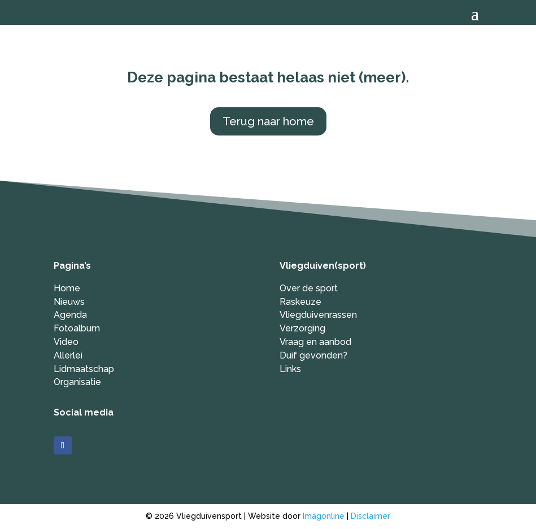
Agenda (70, 314)
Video (66, 341)
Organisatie (77, 382)
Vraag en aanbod (315, 341)
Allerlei (68, 355)
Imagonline (324, 516)
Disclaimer (370, 516)
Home (67, 288)
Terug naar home (268, 121)
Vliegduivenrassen (318, 314)
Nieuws (69, 301)
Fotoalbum (77, 328)
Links (290, 369)
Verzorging (302, 328)
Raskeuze (300, 301)
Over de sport (309, 288)
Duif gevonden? (313, 355)
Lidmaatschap (84, 369)
